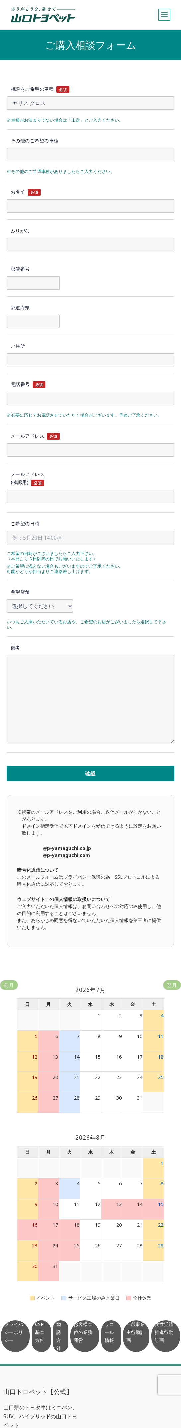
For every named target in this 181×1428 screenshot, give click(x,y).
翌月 (172, 985)
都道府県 (20, 307)
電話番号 (20, 384)
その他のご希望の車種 (35, 140)
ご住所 (18, 346)
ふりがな (20, 230)
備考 (15, 647)
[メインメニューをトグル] (164, 15)
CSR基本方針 (39, 1332)
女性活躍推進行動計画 (164, 1332)
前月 (9, 985)
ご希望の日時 (25, 523)
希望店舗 (20, 592)
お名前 (18, 192)
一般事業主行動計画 (135, 1332)
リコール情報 (109, 1332)
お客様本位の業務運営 (83, 1332)
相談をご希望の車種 (32, 89)
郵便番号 (20, 269)
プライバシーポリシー (13, 1332)
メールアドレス (27, 436)
